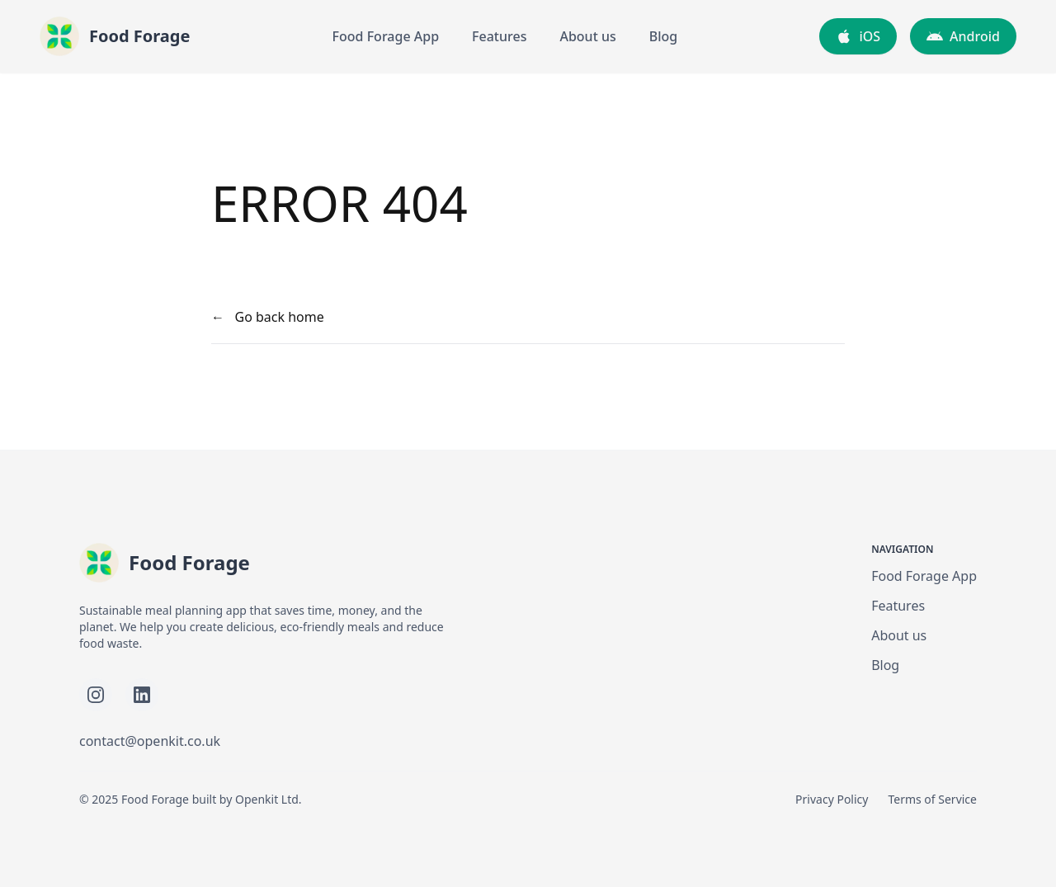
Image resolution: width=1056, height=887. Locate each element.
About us (587, 36)
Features (499, 36)
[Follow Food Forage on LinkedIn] (141, 694)
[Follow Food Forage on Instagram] (95, 694)
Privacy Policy (831, 799)
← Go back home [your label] (267, 317)
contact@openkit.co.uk (149, 741)
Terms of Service (932, 799)
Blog (663, 36)
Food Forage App (386, 36)
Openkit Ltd (267, 799)
